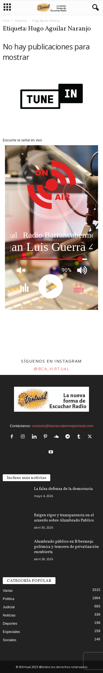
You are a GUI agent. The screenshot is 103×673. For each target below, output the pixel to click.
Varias (8, 590)
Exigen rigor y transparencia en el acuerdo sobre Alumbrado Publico (64, 518)
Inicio (6, 21)
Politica (8, 599)
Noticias (9, 615)
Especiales (11, 632)
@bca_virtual (51, 368)
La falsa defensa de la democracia (63, 489)
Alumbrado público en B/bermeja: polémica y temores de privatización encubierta (66, 547)
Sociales (9, 640)
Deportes (10, 623)
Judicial (9, 607)
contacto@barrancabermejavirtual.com (62, 426)
